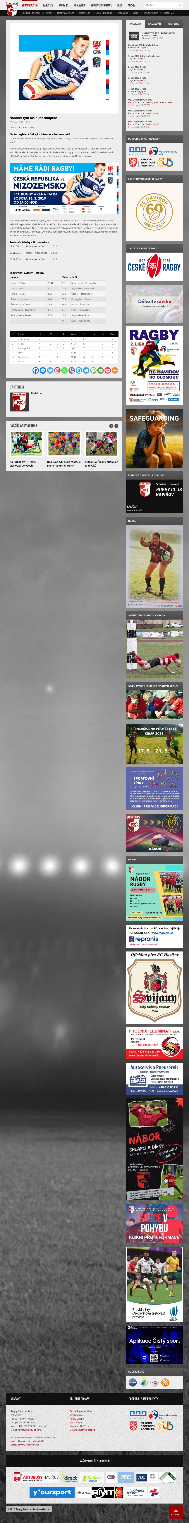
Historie (173, 24)
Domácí (13, 127)
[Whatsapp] (64, 370)
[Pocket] (107, 370)
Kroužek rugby (150, 13)
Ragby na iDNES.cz (79, 1426)
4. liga (131, 91)
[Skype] (79, 370)
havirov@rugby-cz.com (29, 1430)
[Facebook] (35, 370)
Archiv (131, 5)
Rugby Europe (77, 1418)
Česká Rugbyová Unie (81, 1411)
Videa (135, 13)
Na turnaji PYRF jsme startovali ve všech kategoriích (23, 465)
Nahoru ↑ (176, 1512)
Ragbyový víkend (65, 13)
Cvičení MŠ (168, 13)
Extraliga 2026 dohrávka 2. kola (143, 45)
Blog (119, 5)
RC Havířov (79, 5)
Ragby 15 (63, 5)
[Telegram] (86, 370)
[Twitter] (50, 370)
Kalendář (154, 24)
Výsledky (136, 24)
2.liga (130, 69)
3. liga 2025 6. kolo (137, 78)
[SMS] (93, 370)
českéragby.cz (77, 1415)
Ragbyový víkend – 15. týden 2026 (158, 33)
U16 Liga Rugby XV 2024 (140, 111)
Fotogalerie (122, 13)
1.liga (130, 58)
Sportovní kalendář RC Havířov (37, 13)
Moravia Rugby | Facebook (83, 1430)
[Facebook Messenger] (43, 370)
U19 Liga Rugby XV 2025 (140, 100)
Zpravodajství (29, 5)
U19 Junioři (167, 102)
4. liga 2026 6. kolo (137, 89)
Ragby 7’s (48, 5)
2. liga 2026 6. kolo (137, 67)
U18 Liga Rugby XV (150, 102)
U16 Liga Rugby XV (150, 113)
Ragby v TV (84, 13)
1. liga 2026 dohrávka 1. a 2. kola (143, 56)
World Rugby (76, 1422)
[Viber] (71, 370)
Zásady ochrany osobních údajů (25, 1445)
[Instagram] (57, 370)
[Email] (100, 370)
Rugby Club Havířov (26, 1509)
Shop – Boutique (104, 13)
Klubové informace (101, 5)
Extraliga (132, 48)
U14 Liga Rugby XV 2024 (140, 122)
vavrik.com (44, 1509)
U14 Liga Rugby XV (150, 124)
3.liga (130, 80)
